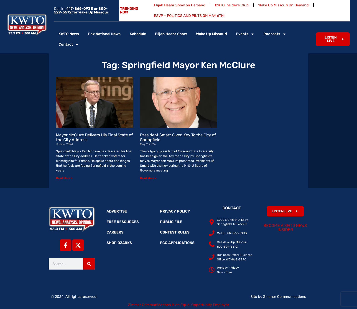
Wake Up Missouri (211, 34)
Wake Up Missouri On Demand (283, 5)
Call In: (82, 10)
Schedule (138, 34)
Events (245, 34)
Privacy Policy (175, 211)
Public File (171, 222)
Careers (115, 232)
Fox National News (104, 34)
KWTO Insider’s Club (232, 5)
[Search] (89, 264)
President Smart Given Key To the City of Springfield (178, 137)
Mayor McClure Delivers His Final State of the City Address (94, 137)
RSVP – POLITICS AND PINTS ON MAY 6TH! (189, 15)
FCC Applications (177, 243)
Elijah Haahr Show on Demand (179, 5)
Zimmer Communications (284, 296)
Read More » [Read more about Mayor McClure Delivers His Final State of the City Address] (64, 178)
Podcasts (274, 34)
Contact (69, 44)
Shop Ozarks (119, 243)
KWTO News (69, 34)
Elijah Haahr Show (171, 34)
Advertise (117, 211)
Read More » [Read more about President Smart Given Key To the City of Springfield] (148, 178)
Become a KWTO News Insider (285, 227)
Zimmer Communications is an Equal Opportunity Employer (178, 305)
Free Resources (123, 222)
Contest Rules (174, 232)
